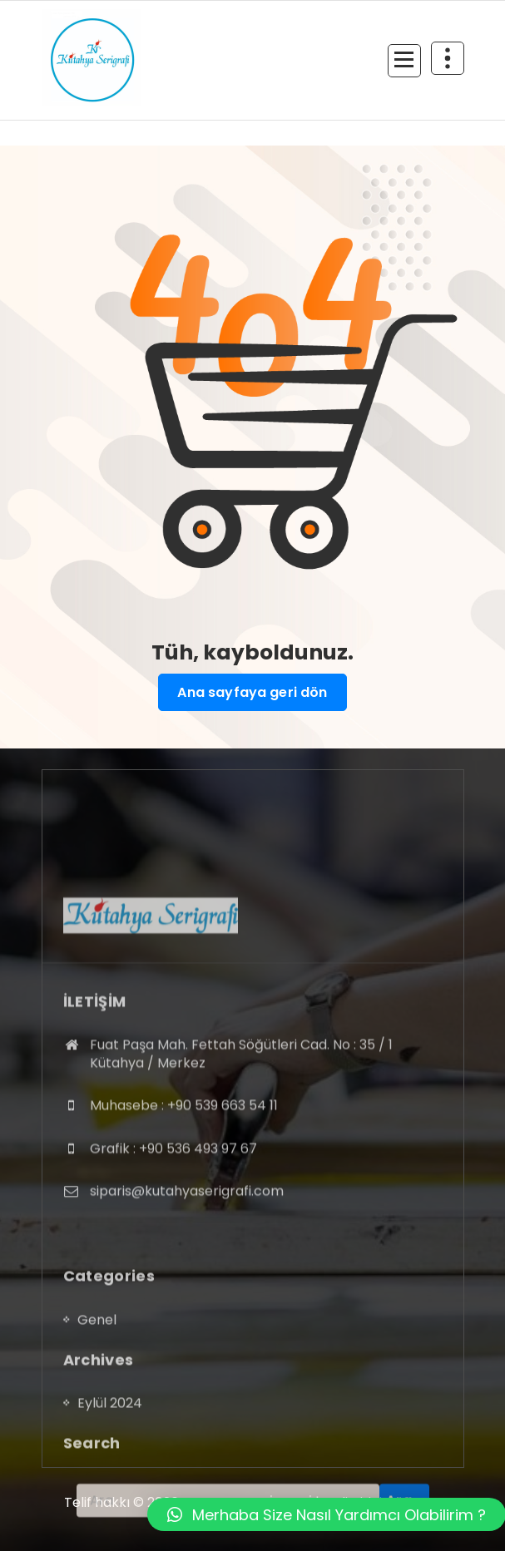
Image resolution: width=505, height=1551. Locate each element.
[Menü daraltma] (404, 60)
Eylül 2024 (109, 1480)
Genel (96, 1397)
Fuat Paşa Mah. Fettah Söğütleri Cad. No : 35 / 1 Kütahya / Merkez (241, 1143)
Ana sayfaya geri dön (252, 692)
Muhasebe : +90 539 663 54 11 (184, 1194)
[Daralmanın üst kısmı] (447, 58)
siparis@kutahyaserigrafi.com (187, 1280)
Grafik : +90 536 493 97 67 (173, 1237)
